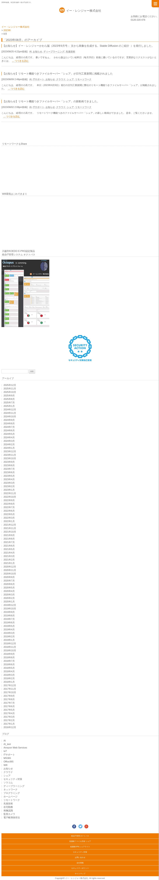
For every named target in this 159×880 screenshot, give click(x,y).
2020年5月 (9, 587)
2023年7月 (9, 469)
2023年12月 (10, 451)
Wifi (5, 765)
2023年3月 (9, 483)
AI (30, 51)
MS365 (7, 758)
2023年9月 (9, 462)
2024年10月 (10, 416)
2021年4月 (9, 552)
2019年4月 (9, 629)
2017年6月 (9, 706)
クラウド (60, 79)
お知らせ (37, 51)
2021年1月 (9, 563)
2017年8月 (9, 699)
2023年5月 (9, 476)
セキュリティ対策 (13, 779)
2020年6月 (9, 584)
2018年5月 (9, 668)
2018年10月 (10, 650)
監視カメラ (9, 814)
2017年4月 (9, 713)
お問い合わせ (80, 857)
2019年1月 (9, 640)
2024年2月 (9, 444)
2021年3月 (9, 556)
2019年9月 (9, 612)
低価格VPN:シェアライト (80, 847)
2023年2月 (9, 486)
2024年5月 (9, 434)
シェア (70, 79)
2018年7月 (9, 661)
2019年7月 (9, 619)
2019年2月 (9, 636)
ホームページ (11, 796)
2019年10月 (10, 608)
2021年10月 (10, 532)
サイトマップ (80, 874)
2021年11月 (10, 528)
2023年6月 (9, 472)
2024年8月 (9, 423)
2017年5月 (9, 710)
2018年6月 (9, 664)
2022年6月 (9, 511)
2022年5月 (9, 514)
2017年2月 (9, 720)
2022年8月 (9, 504)
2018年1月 (9, 682)
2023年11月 (10, 455)
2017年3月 (9, 717)
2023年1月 (9, 490)
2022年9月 (9, 500)
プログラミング (12, 793)
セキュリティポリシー (80, 868)
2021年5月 (9, 549)
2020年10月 (10, 573)
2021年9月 (9, 535)
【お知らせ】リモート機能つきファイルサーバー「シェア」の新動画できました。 (51, 101)
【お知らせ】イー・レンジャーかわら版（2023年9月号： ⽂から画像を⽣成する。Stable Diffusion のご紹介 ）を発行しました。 (78, 45)
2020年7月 (9, 580)
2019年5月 (9, 626)
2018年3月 (9, 675)
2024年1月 (9, 448)
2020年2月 (9, 598)
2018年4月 (9, 671)
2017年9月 (9, 696)
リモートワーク (83, 79)
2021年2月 (9, 559)
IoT (5, 751)
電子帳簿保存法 (12, 817)
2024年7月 (9, 427)
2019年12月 (10, 605)
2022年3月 (9, 518)
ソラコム (8, 782)
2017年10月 (10, 692)
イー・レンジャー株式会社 (83, 10)
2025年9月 (9, 395)
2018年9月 (9, 654)
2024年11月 (10, 413)
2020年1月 (9, 601)
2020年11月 (10, 570)
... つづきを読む (20, 61)
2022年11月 (10, 493)
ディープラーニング (53, 51)
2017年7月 (9, 703)
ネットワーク (11, 789)
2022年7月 (9, 507)
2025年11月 (10, 388)
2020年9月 (9, 577)
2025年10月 (10, 392)
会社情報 (80, 863)
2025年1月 (9, 406)
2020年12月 (10, 566)
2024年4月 (9, 437)
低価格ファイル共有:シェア (80, 841)
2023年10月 (10, 458)
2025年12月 (10, 385)
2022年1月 (9, 521)
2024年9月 (9, 420)
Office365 (8, 761)
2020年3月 (9, 594)
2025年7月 (9, 402)
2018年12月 (10, 643)
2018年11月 (10, 647)
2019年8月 (9, 615)
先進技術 (70, 51)
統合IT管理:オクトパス (80, 836)
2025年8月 (9, 399)
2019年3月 (9, 633)
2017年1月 (9, 724)
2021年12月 (10, 525)
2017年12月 (10, 685)
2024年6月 (9, 430)
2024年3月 (9, 441)
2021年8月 (9, 538)
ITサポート (38, 79)
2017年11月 (10, 689)
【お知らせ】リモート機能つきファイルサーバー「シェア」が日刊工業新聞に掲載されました (57, 73)
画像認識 (8, 810)
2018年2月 (9, 678)
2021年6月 (9, 545)
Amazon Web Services (15, 747)
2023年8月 (9, 465)
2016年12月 (10, 727)
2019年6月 (9, 622)
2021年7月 (9, 542)
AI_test (7, 744)
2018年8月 (9, 657)
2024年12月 (10, 409)
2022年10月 (10, 497)
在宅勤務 (8, 807)
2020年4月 (9, 591)
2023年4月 (9, 479)
